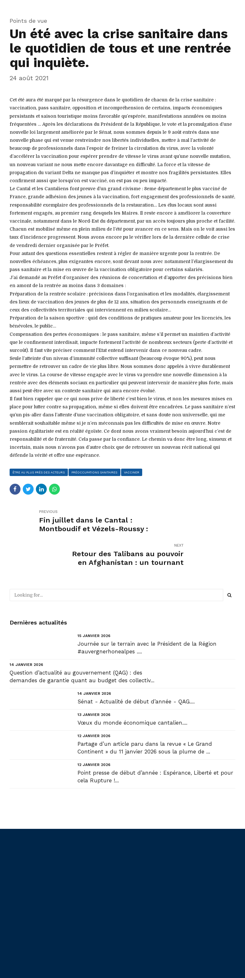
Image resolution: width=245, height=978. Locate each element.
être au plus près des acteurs (39, 472)
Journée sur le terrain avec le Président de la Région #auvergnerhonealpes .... (147, 614)
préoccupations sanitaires (96, 472)
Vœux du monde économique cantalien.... (132, 689)
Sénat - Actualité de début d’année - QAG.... (136, 668)
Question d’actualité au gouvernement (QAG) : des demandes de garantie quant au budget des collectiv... (82, 643)
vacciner (134, 472)
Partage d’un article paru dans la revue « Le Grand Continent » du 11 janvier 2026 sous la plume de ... (145, 714)
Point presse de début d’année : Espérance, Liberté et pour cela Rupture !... (155, 743)
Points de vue (28, 20)
